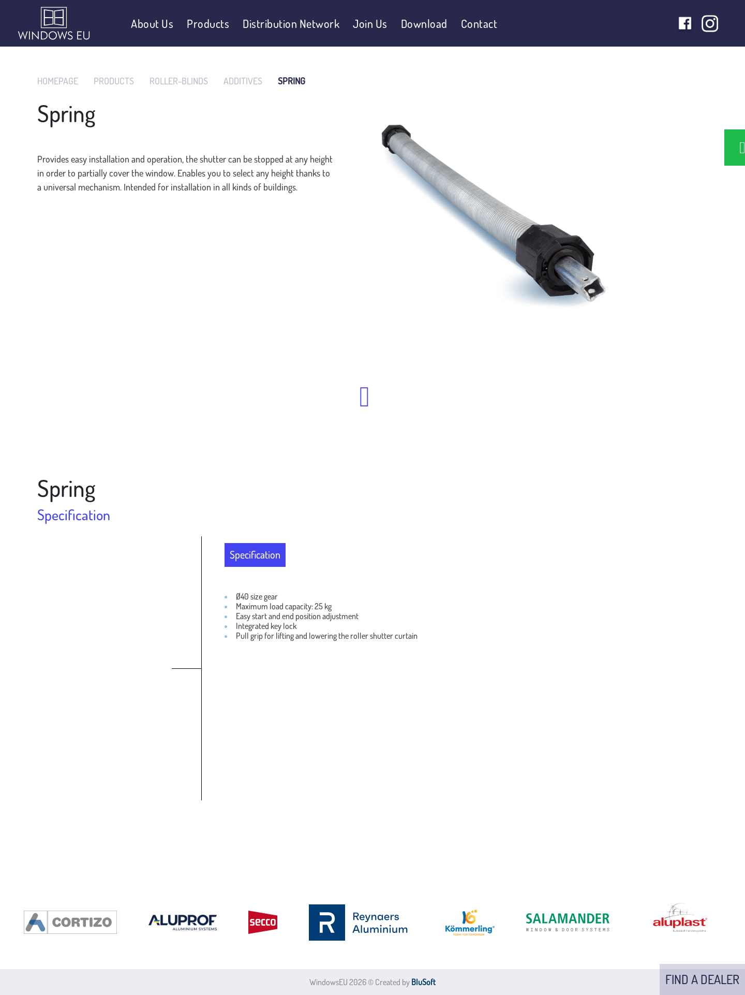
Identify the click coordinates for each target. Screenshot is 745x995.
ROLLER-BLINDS (179, 81)
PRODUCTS (114, 81)
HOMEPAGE (57, 81)
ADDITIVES (243, 81)
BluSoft (423, 982)
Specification (255, 554)
